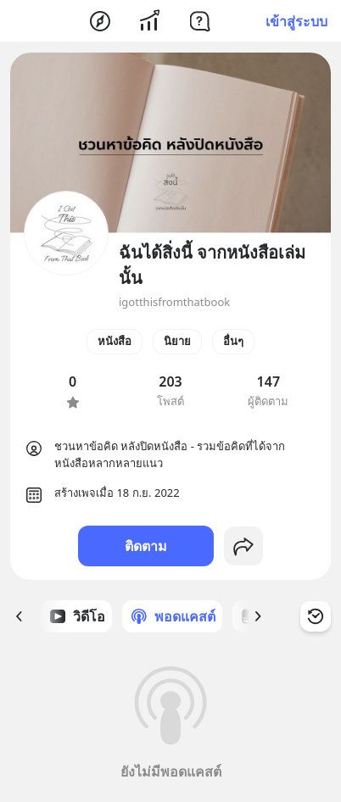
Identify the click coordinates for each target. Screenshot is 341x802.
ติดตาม (146, 546)
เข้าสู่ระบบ (296, 21)
